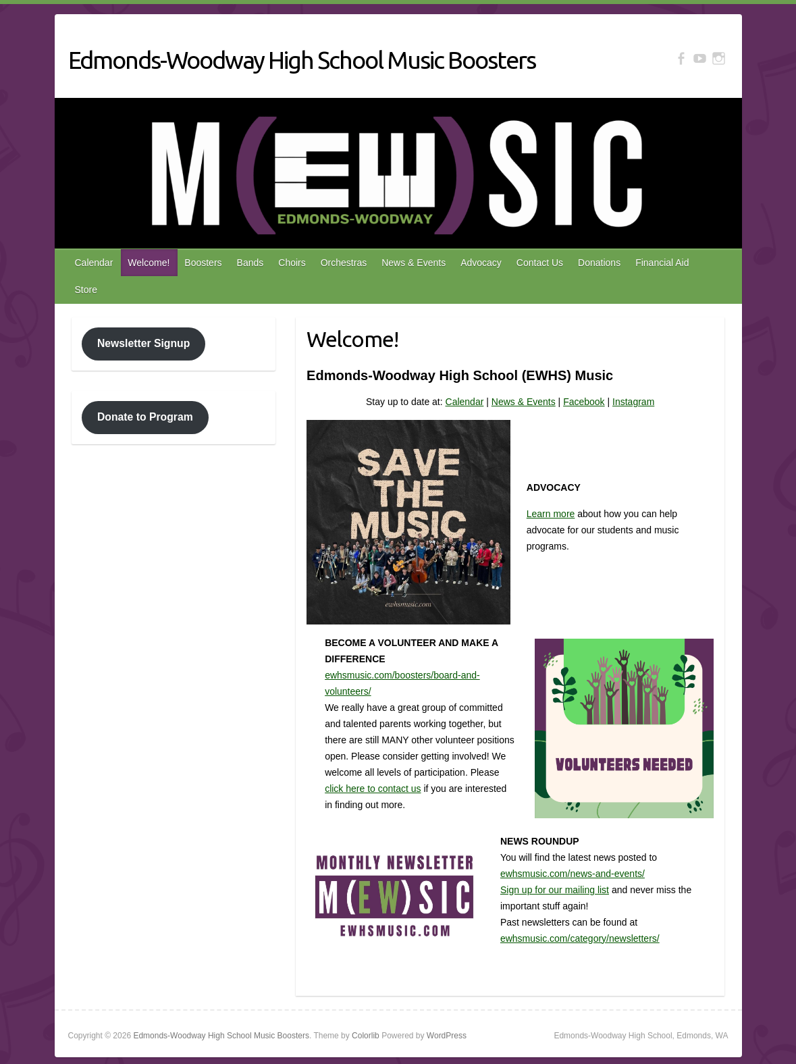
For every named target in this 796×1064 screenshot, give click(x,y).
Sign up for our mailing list (554, 889)
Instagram (633, 401)
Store (86, 289)
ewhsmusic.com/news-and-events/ (572, 873)
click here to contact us (373, 788)
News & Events (413, 262)
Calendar (94, 262)
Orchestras (344, 262)
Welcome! (148, 262)
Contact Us (539, 262)
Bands (250, 262)
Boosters (202, 262)
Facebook (583, 401)
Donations (599, 262)
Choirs (291, 262)
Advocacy (481, 262)
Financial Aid (662, 262)
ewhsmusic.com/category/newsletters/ (580, 938)
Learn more (551, 513)
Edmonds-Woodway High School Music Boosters (301, 60)
